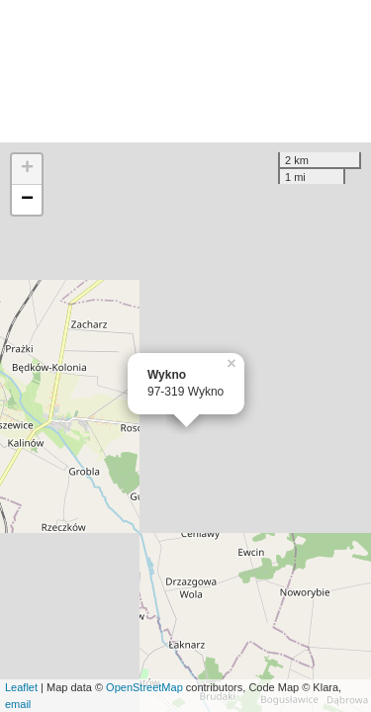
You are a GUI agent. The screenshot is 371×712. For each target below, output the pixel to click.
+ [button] (27, 169)
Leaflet (21, 687)
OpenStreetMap (144, 687)
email (18, 704)
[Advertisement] (185, 71)
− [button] (27, 200)
